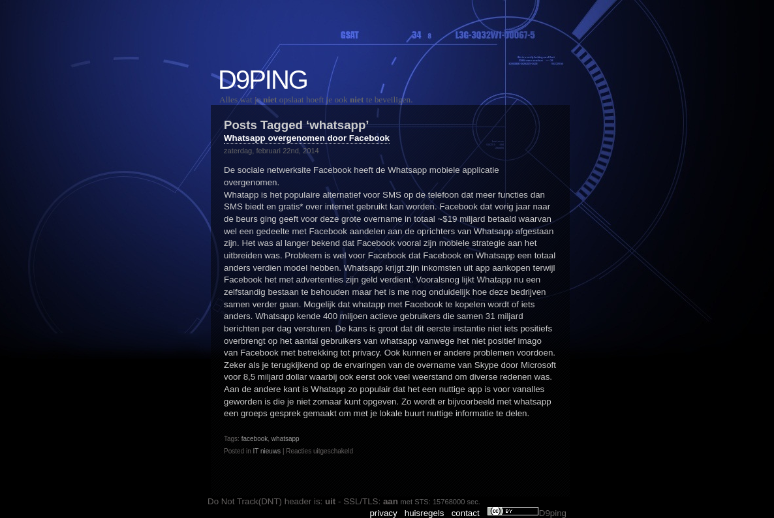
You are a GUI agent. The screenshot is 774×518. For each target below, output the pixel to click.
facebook (254, 438)
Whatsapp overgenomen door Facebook (307, 138)
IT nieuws (267, 451)
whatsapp (285, 438)
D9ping (262, 79)
